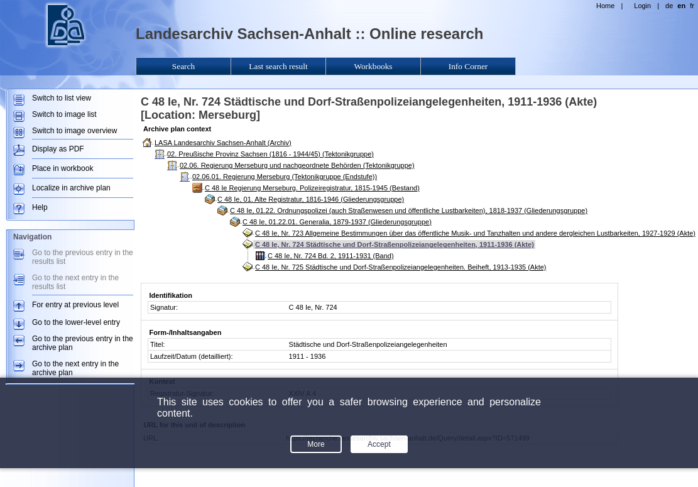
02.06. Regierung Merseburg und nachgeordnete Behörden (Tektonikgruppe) (297, 165)
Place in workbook (62, 168)
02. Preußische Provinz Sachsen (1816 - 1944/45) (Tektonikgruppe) (270, 154)
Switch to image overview (74, 130)
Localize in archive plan (71, 187)
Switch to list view (61, 98)
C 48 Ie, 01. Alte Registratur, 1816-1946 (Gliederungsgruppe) (310, 199)
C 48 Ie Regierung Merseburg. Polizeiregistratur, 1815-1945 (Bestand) (312, 188)
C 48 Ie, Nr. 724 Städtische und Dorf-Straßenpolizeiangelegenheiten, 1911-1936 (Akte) (394, 244)
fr (692, 5)
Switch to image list (64, 114)
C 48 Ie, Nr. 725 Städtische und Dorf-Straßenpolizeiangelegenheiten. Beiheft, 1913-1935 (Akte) (401, 267)
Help (40, 207)
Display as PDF (58, 149)
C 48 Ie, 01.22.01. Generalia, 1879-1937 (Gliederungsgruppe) (337, 222)
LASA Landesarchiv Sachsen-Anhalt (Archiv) (223, 142)
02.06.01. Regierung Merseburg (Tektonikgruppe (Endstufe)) (284, 176)
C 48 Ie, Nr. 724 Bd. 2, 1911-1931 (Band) (331, 256)
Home (605, 5)
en (681, 5)
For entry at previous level (75, 304)
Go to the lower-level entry (76, 322)
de (669, 5)
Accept (379, 444)
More (315, 444)
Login (642, 5)
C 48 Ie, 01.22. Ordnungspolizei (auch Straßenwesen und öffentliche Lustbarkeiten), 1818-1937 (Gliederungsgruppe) (408, 210)
